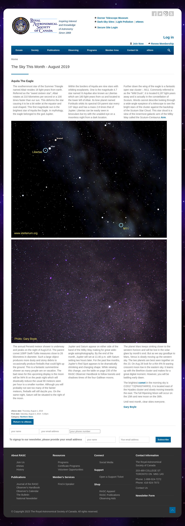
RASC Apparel (107, 491)
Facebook (154, 13)
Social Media (106, 462)
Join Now (138, 43)
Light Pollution (124, 21)
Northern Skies (26, 417)
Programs (92, 50)
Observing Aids (107, 498)
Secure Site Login (107, 27)
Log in (168, 37)
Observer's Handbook (28, 487)
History (20, 469)
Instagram (165, 13)
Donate (19, 50)
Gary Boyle (130, 407)
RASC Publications (109, 495)
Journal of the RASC (27, 484)
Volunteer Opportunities (70, 469)
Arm (163, 117)
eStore (150, 50)
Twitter (160, 13)
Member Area (112, 50)
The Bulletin (22, 494)
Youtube (171, 13)
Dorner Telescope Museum (112, 18)
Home (14, 59)
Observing (73, 50)
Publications (53, 50)
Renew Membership (162, 43)
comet (142, 382)
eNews (140, 21)
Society (35, 50)
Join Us (20, 462)
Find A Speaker (66, 484)
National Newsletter (26, 498)
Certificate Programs (69, 466)
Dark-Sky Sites (105, 21)
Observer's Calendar (27, 491)
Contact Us (132, 50)
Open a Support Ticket (111, 476)
